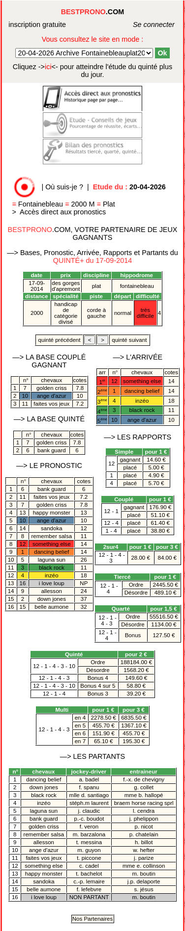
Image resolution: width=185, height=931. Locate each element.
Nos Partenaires (92, 919)
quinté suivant (129, 340)
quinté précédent (59, 340)
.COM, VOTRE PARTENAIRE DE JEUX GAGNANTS (93, 233)
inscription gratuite (37, 24)
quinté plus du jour (92, 70)
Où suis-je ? (64, 187)
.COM (92, 12)
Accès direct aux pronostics (63, 212)
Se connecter (143, 24)
